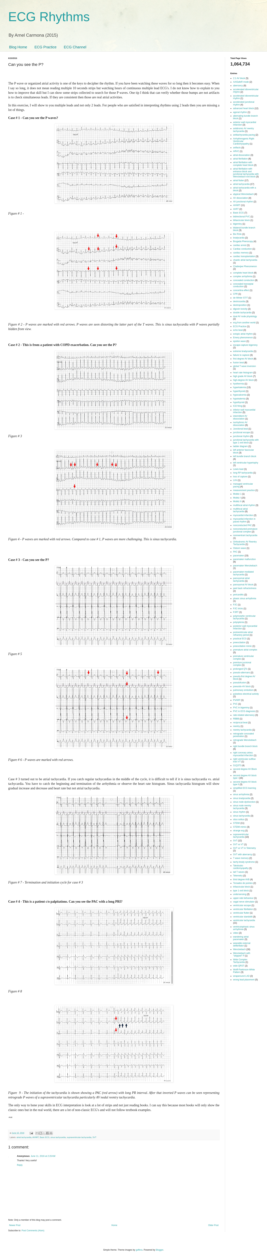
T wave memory (241, 858)
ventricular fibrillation (243, 909)
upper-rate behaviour (243, 898)
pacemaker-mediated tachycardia (243, 573)
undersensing (239, 894)
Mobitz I (237, 497)
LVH (235, 480)
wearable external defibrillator (241, 944)
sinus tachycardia (58, 1137)
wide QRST (238, 966)
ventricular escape (242, 905)
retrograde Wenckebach (244, 740)
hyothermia (238, 383)
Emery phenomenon (243, 337)
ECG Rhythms (49, 17)
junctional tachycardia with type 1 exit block (246, 441)
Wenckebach (239, 949)
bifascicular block (241, 220)
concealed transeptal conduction (243, 285)
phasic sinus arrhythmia (244, 598)
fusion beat (238, 362)
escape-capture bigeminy (245, 345)
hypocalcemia (239, 395)
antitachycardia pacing (244, 135)
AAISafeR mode (241, 82)
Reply (20, 1165)
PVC (235, 704)
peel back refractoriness (244, 588)
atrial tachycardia (24, 1137)
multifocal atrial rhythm (244, 505)
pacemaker (238, 555)
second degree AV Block (245, 769)
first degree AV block (243, 358)
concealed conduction (243, 280)
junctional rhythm (241, 436)
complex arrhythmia (242, 276)
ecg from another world (244, 322)
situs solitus (238, 819)
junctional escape (241, 432)
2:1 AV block (239, 78)
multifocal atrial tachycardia (240, 510)
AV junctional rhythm (243, 201)
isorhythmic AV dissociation (240, 423)
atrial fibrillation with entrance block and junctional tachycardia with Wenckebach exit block (246, 173)
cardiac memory (241, 252)
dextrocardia (239, 301)
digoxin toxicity (240, 309)
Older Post (213, 1225)
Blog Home (18, 47)
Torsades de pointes (243, 883)
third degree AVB (241, 879)
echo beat (238, 330)
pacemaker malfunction (244, 559)
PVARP (236, 700)
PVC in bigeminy (241, 707)
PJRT (236, 612)
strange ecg (239, 830)
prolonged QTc (240, 669)
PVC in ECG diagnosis (244, 711)
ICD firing (237, 406)
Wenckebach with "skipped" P (241, 954)
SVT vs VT (238, 844)
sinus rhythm (239, 812)
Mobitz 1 (237, 494)
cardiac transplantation (244, 256)
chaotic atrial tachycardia (245, 260)
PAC (235, 551)
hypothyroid (238, 402)
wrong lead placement (243, 979)
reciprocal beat (240, 722)
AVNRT (35, 1137)
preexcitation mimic (242, 646)
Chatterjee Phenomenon (245, 266)
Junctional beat (240, 429)
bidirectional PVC (241, 216)
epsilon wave (239, 341)
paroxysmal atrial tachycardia (241, 579)
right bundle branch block (245, 746)
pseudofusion (239, 682)
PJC (235, 604)
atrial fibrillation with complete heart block (243, 163)
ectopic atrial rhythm (243, 334)
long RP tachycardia (243, 472)
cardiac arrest (239, 245)
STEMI (236, 823)
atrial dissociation (241, 155)
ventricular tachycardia (244, 920)
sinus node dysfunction (244, 802)
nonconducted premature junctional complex (245, 530)
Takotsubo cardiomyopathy (241, 866)
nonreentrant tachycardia (245, 535)
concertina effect (241, 290)
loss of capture (240, 476)
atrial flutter (238, 180)
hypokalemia (239, 398)
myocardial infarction (243, 515)
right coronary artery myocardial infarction (243, 753)
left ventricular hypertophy (245, 462)
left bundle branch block (244, 456)
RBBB (236, 718)
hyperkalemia (239, 387)
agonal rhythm (240, 112)
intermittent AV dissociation (240, 417)
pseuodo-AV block (242, 686)
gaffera (139, 1250)
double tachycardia (242, 312)
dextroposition (240, 305)
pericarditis (238, 594)
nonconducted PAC (242, 525)
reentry (236, 726)
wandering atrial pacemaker (241, 938)
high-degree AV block (243, 380)
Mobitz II (237, 501)
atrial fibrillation (240, 158)
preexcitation (239, 642)
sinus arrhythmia (241, 794)
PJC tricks (238, 608)
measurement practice (244, 490)
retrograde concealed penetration (243, 735)
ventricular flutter (241, 913)
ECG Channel (75, 47)
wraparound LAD (241, 976)
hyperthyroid (239, 391)
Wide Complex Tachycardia (240, 960)
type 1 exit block (241, 890)
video (235, 933)
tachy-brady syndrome (244, 862)
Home (114, 1225)
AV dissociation (240, 198)
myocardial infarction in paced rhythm (244, 520)
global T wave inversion (244, 366)
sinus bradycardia (241, 798)
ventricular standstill (242, 916)
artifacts (237, 147)
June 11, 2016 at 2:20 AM (43, 1156)
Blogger (159, 1250)
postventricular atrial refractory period (243, 633)
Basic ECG (44, 1137)
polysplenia (238, 622)
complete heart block (243, 273)
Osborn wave (239, 548)
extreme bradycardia (243, 351)
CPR (235, 294)
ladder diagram (240, 446)
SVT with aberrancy (242, 854)
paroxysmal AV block (243, 584)
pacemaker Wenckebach (245, 565)
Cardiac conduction (242, 249)
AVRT (236, 209)
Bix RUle (237, 234)
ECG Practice (45, 47)
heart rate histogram (243, 372)
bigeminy (237, 224)
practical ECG (240, 638)
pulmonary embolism (243, 690)
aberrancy (238, 85)
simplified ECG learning (244, 788)
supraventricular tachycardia (79, 1137)
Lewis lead (238, 469)
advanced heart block (243, 108)
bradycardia (239, 237)
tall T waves (239, 872)
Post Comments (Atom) (33, 1230)
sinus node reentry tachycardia (242, 806)
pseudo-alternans (241, 672)
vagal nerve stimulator (243, 901)
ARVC (236, 151)
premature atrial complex (245, 649)
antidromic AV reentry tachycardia (243, 129)
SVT (94, 1137)
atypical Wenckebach (243, 194)
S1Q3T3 (237, 765)
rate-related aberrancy (244, 715)
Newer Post (14, 1225)
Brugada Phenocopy (243, 241)
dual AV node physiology (245, 316)
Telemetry (238, 875)
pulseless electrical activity (246, 694)
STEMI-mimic (239, 827)
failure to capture (241, 355)
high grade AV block (242, 376)
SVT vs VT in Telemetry (244, 848)
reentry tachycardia (242, 730)
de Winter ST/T (240, 298)
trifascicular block (241, 887)
